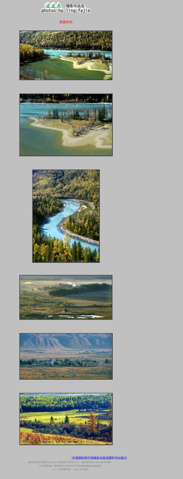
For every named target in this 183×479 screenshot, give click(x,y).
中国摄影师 (79, 457)
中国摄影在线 (96, 457)
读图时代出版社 (116, 457)
